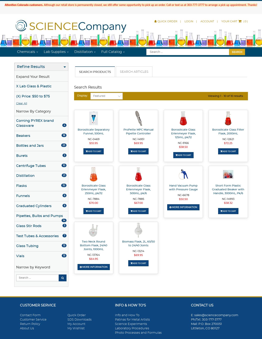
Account (207, 21)
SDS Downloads (79, 319)
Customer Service (33, 319)
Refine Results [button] (31, 67)
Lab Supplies (55, 52)
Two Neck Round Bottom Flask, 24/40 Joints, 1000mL (93, 245)
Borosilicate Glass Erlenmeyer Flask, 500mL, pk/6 (138, 189)
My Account (76, 323)
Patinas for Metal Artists (132, 319)
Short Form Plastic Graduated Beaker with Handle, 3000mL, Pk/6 (228, 189)
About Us (27, 328)
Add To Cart (93, 151)
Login (188, 21)
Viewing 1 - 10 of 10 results (225, 96)
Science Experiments (131, 323)
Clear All (21, 103)
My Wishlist (76, 328)
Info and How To (127, 315)
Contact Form (30, 315)
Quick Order (165, 21)
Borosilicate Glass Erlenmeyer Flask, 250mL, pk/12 (93, 189)
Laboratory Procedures (132, 328)
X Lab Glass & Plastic (33, 86)
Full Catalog (111, 52)
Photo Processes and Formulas (138, 332)
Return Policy (30, 323)
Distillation (83, 52)
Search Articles (134, 71)
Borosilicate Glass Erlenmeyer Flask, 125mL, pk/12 (183, 133)
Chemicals (26, 52)
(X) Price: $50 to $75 (33, 96)
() (234, 21)
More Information (183, 207)
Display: (82, 95)
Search (237, 52)
